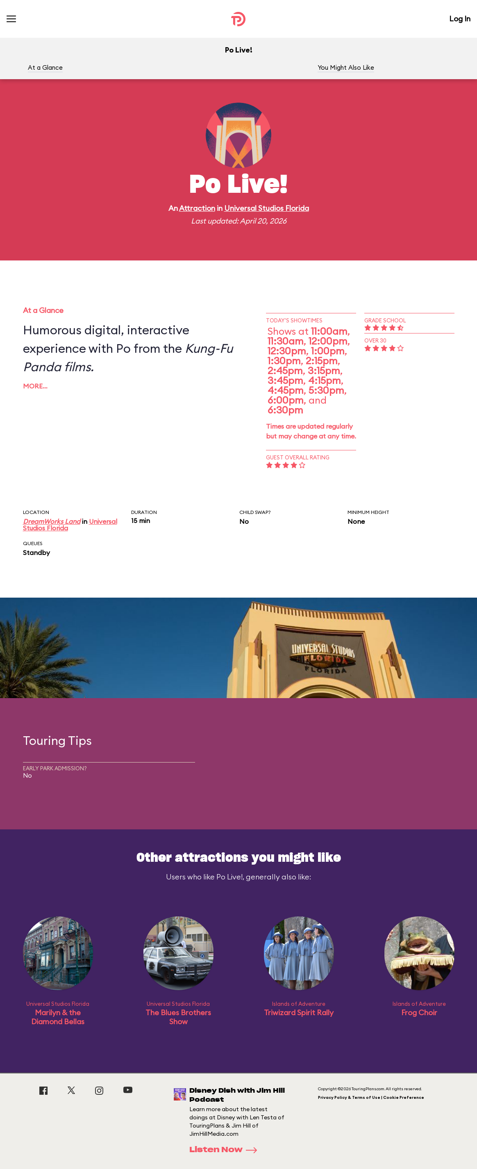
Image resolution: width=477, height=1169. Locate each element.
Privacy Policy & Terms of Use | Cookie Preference (371, 1097)
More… (35, 386)
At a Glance (45, 67)
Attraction (197, 208)
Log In (459, 18)
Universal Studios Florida (266, 208)
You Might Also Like (346, 67)
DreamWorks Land (51, 521)
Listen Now (225, 1150)
